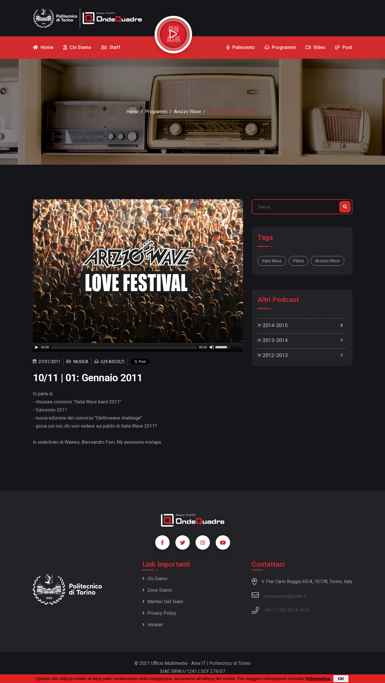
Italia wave (272, 261)
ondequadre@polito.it (279, 595)
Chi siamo (155, 578)
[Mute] (211, 347)
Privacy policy (159, 613)
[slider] (124, 347)
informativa (318, 678)
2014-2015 (272, 325)
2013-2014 (272, 340)
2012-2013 (272, 355)
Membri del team (162, 601)
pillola (298, 261)
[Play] (36, 347)
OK (341, 678)
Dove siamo (157, 590)
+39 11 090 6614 (280, 610)
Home (132, 111)
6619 (304, 610)
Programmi (156, 111)
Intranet (152, 624)
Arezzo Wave (187, 111)
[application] (138, 347)
